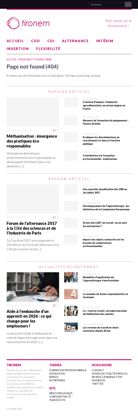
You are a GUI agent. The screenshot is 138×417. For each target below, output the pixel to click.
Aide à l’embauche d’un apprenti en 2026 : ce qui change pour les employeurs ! (29, 318)
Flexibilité (48, 49)
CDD (35, 41)
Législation (57, 373)
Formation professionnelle (68, 370)
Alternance (75, 41)
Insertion (18, 49)
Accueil (15, 41)
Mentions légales (60, 393)
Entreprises (57, 380)
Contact (98, 370)
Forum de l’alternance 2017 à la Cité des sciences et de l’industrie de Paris (32, 228)
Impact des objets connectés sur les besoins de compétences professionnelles (103, 243)
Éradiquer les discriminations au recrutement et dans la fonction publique (101, 140)
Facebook (98, 380)
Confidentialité (60, 396)
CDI (51, 41)
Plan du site (57, 400)
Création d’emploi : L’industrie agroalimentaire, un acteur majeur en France (104, 105)
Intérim (104, 41)
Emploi (53, 377)
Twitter (97, 383)
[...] (22, 166)
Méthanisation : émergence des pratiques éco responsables (32, 141)
